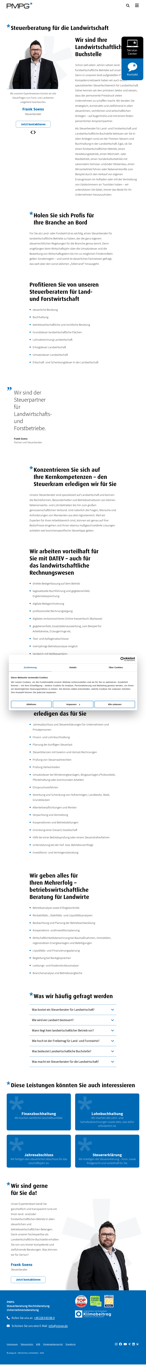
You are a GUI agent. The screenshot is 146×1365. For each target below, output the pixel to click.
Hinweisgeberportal (53, 1344)
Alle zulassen (114, 704)
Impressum (12, 1344)
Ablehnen (31, 704)
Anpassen (73, 704)
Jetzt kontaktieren (33, 125)
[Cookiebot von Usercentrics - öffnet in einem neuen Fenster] (122, 659)
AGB (38, 1344)
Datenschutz (27, 1344)
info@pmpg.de (58, 1326)
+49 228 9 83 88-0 (44, 1318)
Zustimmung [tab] (30, 667)
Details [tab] (73, 667)
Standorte (71, 1344)
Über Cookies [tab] (116, 667)
